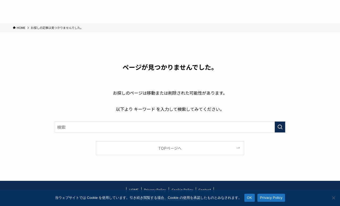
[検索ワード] (170, 127)
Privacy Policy (271, 198)
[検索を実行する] (280, 127)
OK (249, 198)
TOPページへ (169, 148)
